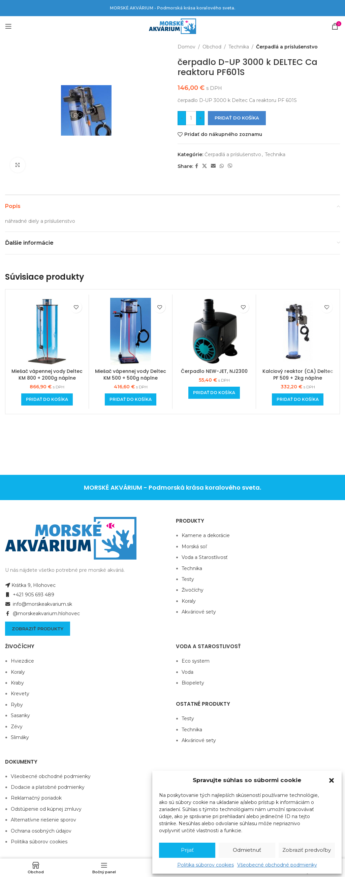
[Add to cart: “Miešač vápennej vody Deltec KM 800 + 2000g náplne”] (47, 399)
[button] (331, 780)
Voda (187, 672)
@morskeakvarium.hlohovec (42, 613)
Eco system (196, 661)
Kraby (17, 683)
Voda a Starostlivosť (205, 557)
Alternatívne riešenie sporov (43, 820)
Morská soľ (194, 546)
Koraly (189, 601)
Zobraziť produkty (37, 628)
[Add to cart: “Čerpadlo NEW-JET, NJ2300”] (214, 393)
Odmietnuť (247, 850)
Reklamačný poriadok (36, 798)
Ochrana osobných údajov (41, 831)
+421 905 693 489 (29, 595)
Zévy (17, 727)
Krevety (20, 694)
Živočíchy (192, 590)
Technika (238, 47)
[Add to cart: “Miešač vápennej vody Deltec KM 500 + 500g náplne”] (130, 399)
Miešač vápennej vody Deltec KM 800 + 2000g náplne (47, 374)
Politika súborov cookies (205, 865)
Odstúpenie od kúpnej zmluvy (46, 809)
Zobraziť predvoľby (306, 850)
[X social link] (204, 166)
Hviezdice (22, 661)
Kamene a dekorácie (206, 535)
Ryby (17, 705)
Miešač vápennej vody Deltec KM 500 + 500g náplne (130, 374)
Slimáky (20, 737)
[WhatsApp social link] (222, 166)
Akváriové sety (199, 612)
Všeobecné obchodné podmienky (277, 865)
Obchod (211, 47)
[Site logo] (172, 26)
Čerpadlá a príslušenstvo (287, 47)
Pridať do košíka (237, 117)
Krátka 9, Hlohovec (30, 585)
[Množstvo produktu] (191, 118)
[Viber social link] (230, 166)
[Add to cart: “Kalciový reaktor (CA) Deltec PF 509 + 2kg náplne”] (297, 399)
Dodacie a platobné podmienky (48, 787)
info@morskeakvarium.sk (38, 604)
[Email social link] (213, 166)
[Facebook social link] (196, 166)
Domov (186, 47)
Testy (188, 579)
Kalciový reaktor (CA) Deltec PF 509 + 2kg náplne (297, 374)
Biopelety (193, 683)
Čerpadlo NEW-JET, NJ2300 (214, 371)
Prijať (187, 850)
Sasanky (20, 715)
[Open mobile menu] (8, 26)
